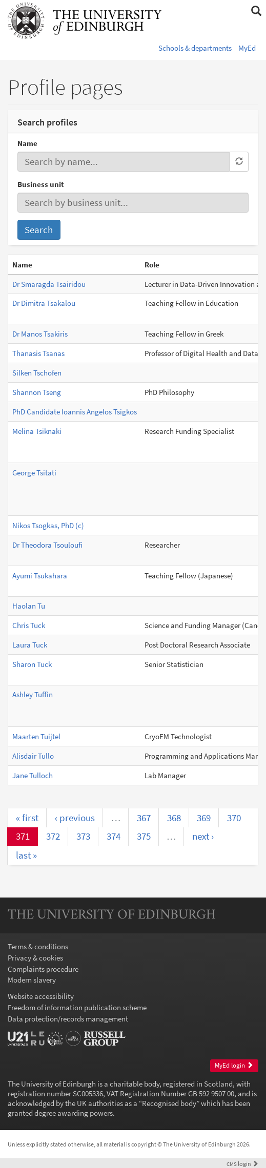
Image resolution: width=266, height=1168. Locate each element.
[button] (256, 11)
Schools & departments (195, 48)
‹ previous (75, 817)
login (242, 1163)
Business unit (40, 184)
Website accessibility (41, 996)
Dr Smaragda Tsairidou (49, 284)
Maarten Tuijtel (36, 736)
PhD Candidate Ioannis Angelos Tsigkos (74, 411)
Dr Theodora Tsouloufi (47, 545)
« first (27, 817)
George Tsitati (34, 472)
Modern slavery (32, 980)
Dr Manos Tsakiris (40, 334)
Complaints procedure (43, 969)
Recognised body (169, 1103)
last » (26, 855)
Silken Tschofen (37, 373)
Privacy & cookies (35, 958)
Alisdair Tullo (33, 756)
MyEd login (234, 1065)
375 (144, 836)
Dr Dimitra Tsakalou (43, 303)
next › (203, 836)
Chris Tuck (28, 625)
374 (113, 836)
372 (53, 836)
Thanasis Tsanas (38, 353)
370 (234, 817)
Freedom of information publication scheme (77, 1007)
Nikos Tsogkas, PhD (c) (48, 525)
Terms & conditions (38, 946)
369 (204, 817)
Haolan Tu (28, 606)
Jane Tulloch (32, 775)
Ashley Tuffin (32, 694)
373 (83, 836)
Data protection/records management (68, 1019)
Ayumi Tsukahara (39, 575)
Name (27, 143)
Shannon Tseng (36, 392)
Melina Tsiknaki (37, 431)
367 (144, 817)
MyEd (247, 48)
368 (174, 817)
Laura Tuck (29, 645)
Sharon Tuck (32, 664)
